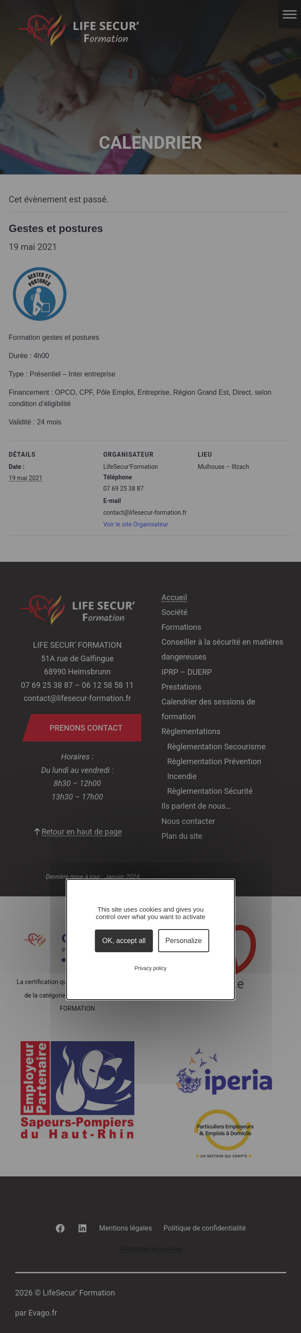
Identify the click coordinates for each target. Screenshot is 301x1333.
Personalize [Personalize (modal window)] (183, 940)
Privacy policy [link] (150, 968)
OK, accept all (124, 940)
